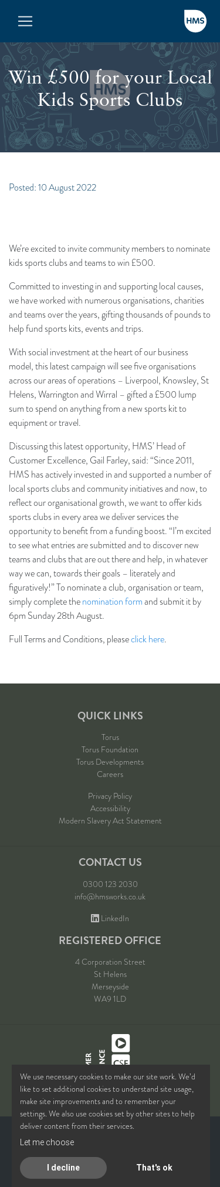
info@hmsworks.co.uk (110, 896)
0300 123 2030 (110, 884)
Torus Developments (110, 762)
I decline (63, 1167)
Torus (110, 737)
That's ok (154, 1167)
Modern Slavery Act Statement (110, 820)
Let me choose (47, 1142)
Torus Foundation (110, 749)
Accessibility (110, 808)
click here (147, 639)
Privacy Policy (110, 796)
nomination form (112, 601)
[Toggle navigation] (25, 21)
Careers (110, 774)
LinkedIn (110, 918)
